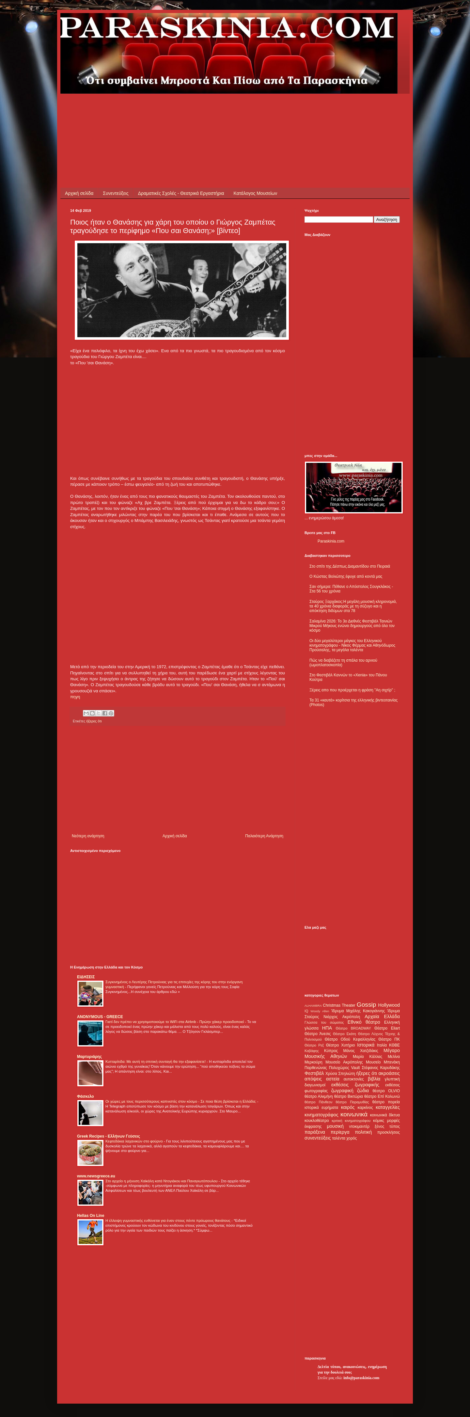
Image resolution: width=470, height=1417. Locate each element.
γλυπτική (392, 1079)
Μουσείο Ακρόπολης (344, 1062)
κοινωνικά (354, 1114)
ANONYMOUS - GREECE (100, 1017)
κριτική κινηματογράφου (351, 1121)
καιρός (348, 1107)
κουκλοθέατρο (317, 1120)
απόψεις (313, 1078)
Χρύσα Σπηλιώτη (340, 1073)
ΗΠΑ (327, 1028)
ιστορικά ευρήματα (321, 1107)
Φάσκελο (85, 1096)
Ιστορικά (365, 1044)
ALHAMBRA (313, 1005)
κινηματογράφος (321, 1114)
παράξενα (315, 1132)
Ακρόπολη (351, 1017)
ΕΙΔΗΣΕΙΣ (86, 977)
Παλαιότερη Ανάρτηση (264, 836)
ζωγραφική (342, 1090)
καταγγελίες (388, 1107)
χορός (351, 1138)
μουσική (335, 1126)
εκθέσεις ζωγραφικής (355, 1084)
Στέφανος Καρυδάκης (381, 1067)
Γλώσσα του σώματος (324, 1022)
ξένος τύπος (387, 1126)
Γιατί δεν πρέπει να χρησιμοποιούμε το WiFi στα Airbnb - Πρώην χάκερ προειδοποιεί (175, 1022)
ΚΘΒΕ (394, 1045)
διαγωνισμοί (315, 1085)
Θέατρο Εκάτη (344, 1034)
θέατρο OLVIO (386, 1091)
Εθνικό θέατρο (364, 1022)
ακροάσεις (389, 1073)
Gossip (366, 1004)
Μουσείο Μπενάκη (383, 1062)
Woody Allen (319, 1011)
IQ (306, 1011)
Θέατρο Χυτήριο (340, 1045)
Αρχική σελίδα (79, 193)
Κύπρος (331, 1050)
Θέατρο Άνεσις (318, 1033)
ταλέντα (338, 1138)
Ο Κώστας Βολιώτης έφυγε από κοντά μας (345, 576)
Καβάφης (312, 1051)
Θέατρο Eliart (387, 1028)
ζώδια (363, 1090)
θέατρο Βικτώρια (348, 1096)
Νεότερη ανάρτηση (88, 836)
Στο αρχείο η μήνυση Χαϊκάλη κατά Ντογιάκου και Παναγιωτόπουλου (162, 1181)
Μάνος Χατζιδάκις (360, 1050)
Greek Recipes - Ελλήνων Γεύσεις (108, 1136)
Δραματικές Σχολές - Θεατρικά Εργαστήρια (181, 193)
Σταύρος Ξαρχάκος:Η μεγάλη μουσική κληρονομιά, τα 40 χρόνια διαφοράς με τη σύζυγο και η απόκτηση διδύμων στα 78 (353, 606)
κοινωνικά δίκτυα (385, 1115)
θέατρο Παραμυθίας (352, 1102)
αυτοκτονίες (354, 1079)
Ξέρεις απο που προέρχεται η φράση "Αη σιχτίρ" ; (352, 690)
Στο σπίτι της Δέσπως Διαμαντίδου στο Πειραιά (349, 566)
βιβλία (374, 1078)
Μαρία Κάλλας (367, 1056)
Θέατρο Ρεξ (314, 1045)
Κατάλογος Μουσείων (255, 193)
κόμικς (378, 1120)
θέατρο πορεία (386, 1102)
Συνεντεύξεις (115, 193)
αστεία (332, 1078)
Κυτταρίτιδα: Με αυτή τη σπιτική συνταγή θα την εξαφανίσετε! (156, 1061)
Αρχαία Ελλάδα (382, 1016)
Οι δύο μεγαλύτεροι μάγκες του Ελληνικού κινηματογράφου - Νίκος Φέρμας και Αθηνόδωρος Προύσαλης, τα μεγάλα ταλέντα (352, 645)
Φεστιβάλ (314, 1073)
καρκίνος (365, 1107)
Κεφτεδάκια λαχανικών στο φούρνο (134, 1141)
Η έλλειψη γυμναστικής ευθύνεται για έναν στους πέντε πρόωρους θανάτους (168, 1220)
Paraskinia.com (331, 541)
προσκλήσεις (388, 1132)
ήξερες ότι (94, 721)
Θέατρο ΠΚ (389, 1039)
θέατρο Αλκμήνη (319, 1096)
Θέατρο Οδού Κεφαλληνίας (350, 1039)
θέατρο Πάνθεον (318, 1102)
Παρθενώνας (316, 1067)
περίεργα (340, 1132)
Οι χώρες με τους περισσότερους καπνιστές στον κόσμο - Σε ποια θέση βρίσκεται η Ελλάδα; (181, 1101)
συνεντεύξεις (318, 1138)
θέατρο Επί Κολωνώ (382, 1096)
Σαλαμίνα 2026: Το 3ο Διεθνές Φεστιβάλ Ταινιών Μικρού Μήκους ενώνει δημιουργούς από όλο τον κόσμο (352, 626)
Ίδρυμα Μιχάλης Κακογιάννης (358, 1011)
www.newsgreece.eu (96, 1176)
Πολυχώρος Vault (344, 1067)
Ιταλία (382, 1045)
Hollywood (389, 1005)
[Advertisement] (189, 108)
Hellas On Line (90, 1215)
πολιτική (363, 1132)
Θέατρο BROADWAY (353, 1028)
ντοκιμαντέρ (359, 1126)
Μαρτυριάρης (89, 1056)
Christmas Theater (339, 1005)
